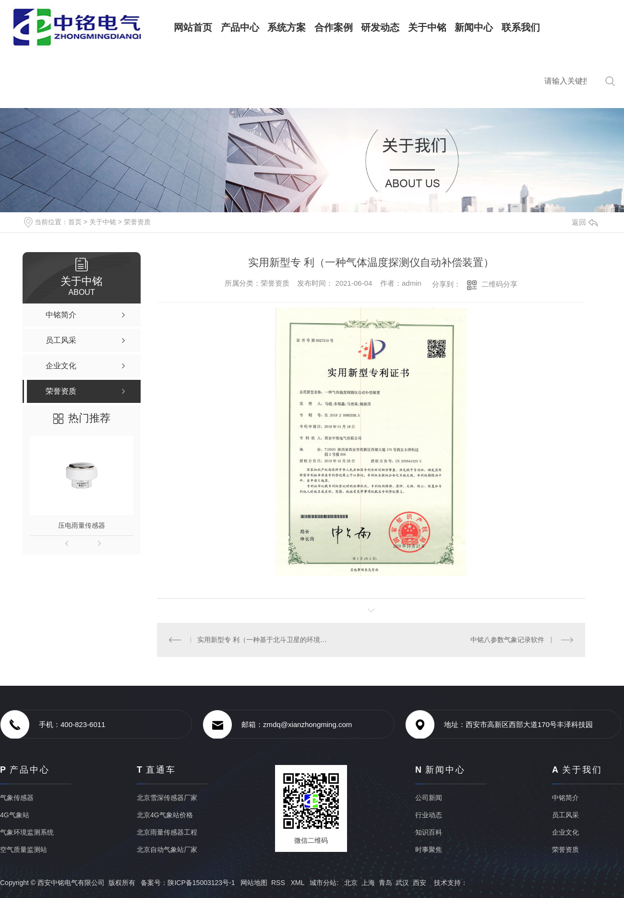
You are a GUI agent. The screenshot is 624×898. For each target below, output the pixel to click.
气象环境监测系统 (27, 832)
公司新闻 (428, 797)
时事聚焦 (428, 849)
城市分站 (323, 882)
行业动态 (428, 815)
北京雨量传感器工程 (167, 832)
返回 (585, 222)
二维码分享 (499, 284)
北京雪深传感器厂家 (167, 797)
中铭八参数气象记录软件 (507, 639)
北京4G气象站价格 (165, 815)
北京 (351, 882)
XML (298, 882)
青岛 (385, 882)
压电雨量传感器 (81, 525)
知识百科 (428, 832)
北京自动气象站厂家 (167, 849)
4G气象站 (14, 815)
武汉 (402, 882)
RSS (279, 882)
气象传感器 (17, 797)
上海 (368, 882)
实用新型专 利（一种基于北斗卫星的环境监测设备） (263, 639)
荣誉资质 (137, 222)
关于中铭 (102, 222)
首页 (75, 222)
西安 (419, 882)
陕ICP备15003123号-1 (201, 882)
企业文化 (565, 832)
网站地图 (253, 882)
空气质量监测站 (23, 849)
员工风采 (565, 815)
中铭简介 (565, 797)
